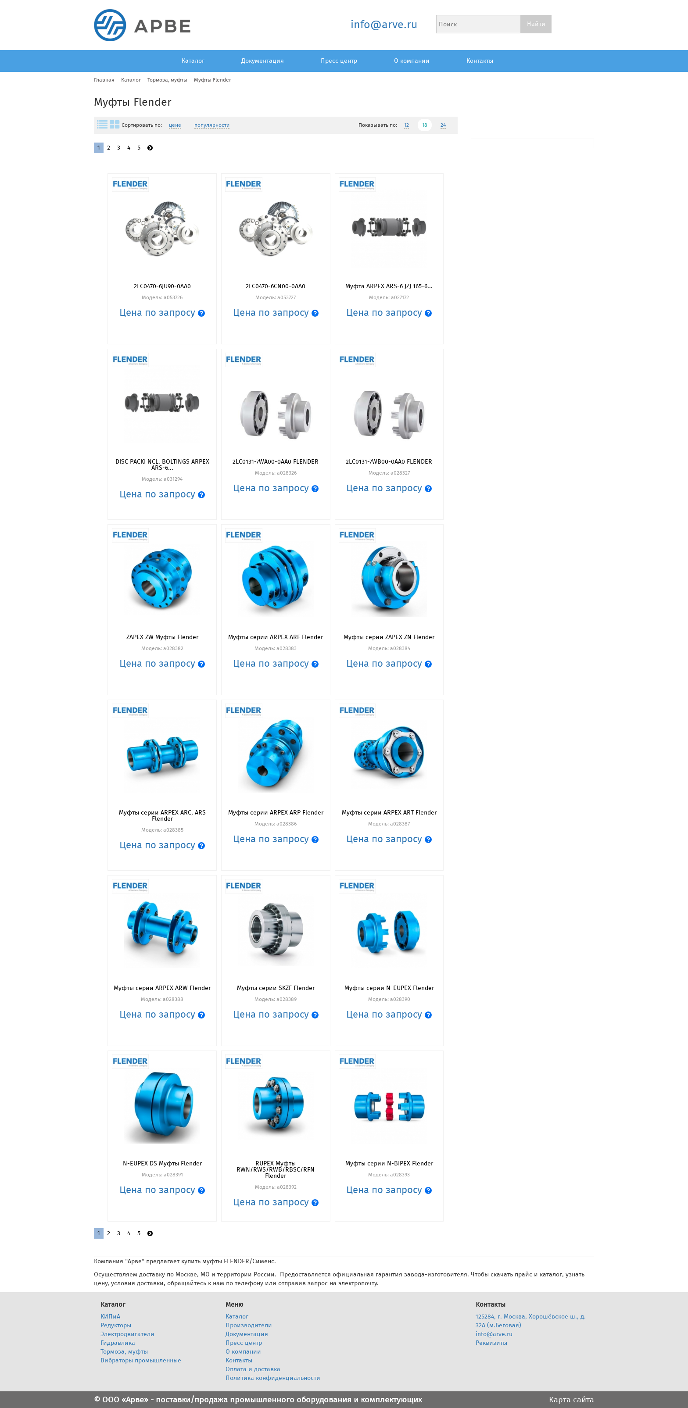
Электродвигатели (127, 1334)
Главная (104, 80)
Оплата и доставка (253, 1369)
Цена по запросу (162, 312)
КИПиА (110, 1316)
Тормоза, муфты (167, 80)
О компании (412, 60)
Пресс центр (339, 60)
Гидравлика (117, 1343)
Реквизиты (491, 1343)
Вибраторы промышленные (140, 1360)
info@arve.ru (384, 24)
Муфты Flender (212, 80)
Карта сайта (571, 1400)
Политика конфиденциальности (273, 1378)
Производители (249, 1325)
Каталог (193, 60)
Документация (262, 60)
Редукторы (115, 1325)
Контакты (479, 60)
